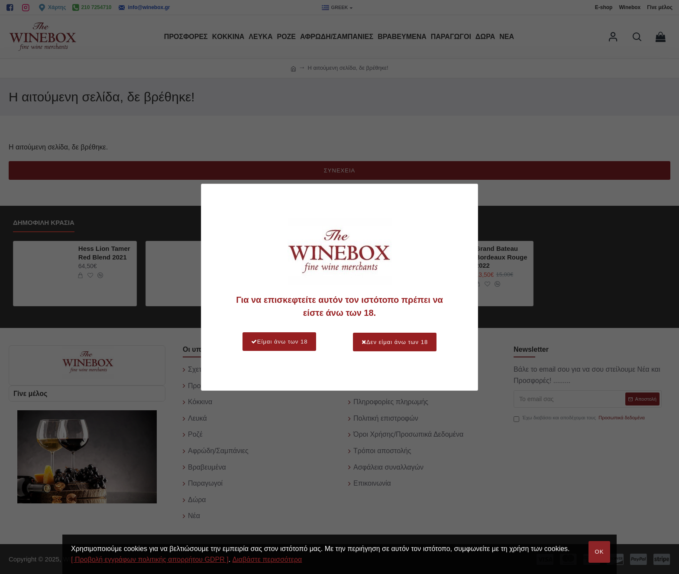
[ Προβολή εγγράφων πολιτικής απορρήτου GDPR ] (150, 559)
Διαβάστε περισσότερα (267, 559)
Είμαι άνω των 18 (278, 341)
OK (599, 551)
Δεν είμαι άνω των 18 (395, 341)
